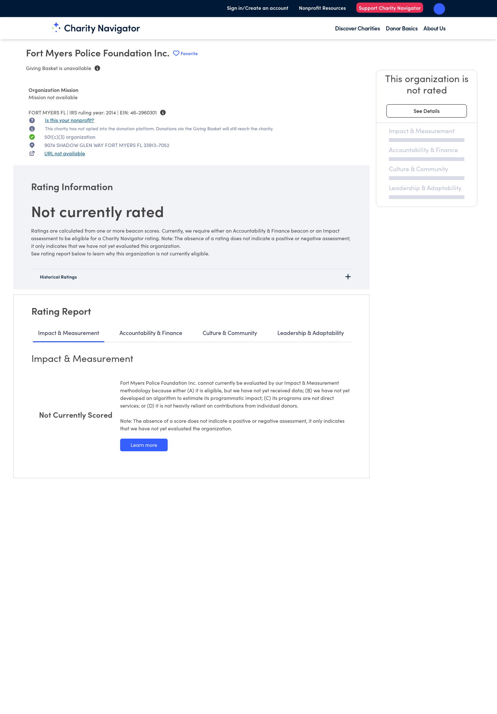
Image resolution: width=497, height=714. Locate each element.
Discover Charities (357, 28)
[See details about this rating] (426, 111)
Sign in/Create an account (257, 7)
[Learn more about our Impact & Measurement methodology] (144, 445)
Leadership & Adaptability (310, 333)
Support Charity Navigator (390, 7)
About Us (434, 28)
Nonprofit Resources (322, 7)
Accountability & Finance (150, 333)
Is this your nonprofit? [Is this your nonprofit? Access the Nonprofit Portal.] (69, 120)
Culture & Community (230, 333)
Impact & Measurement (68, 333)
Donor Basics (401, 28)
